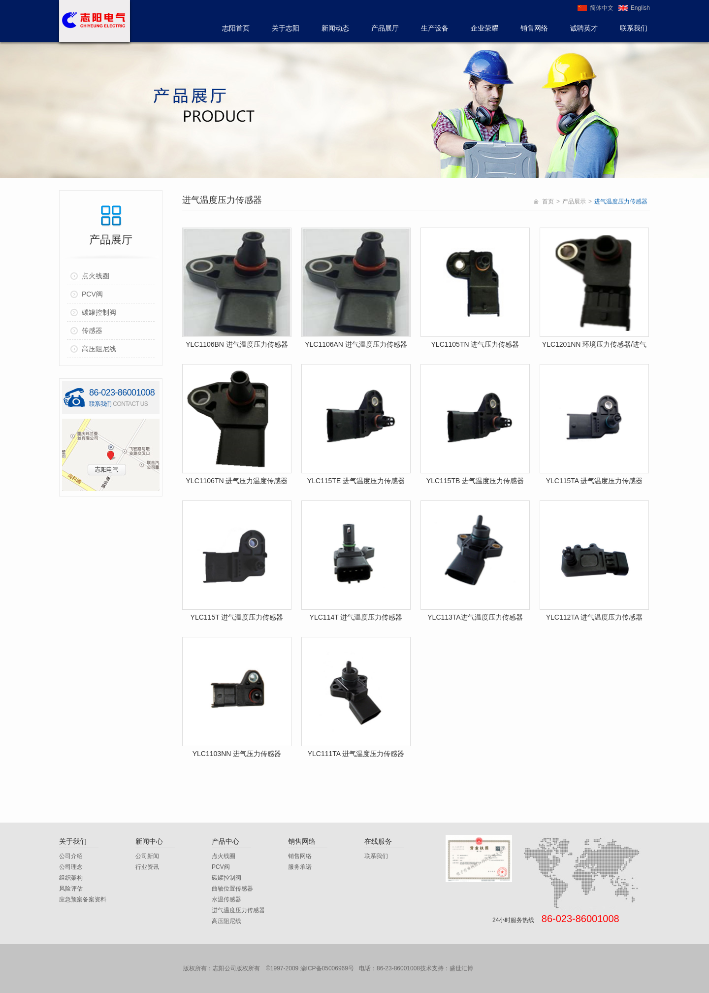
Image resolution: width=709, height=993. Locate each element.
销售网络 (534, 28)
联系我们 (633, 28)
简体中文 (601, 7)
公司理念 (71, 866)
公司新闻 (147, 856)
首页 (548, 201)
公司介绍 (71, 856)
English (640, 7)
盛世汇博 (461, 968)
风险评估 (71, 888)
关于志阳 (285, 28)
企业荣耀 (484, 28)
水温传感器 (226, 899)
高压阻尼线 (226, 921)
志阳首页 (236, 28)
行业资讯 (147, 866)
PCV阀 (221, 866)
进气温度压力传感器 (238, 910)
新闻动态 (335, 28)
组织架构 (71, 877)
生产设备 (435, 28)
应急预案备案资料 (82, 899)
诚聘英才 (584, 28)
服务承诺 (300, 866)
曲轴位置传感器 (232, 888)
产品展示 (574, 201)
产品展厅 (385, 28)
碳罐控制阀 (226, 877)
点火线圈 (223, 856)
